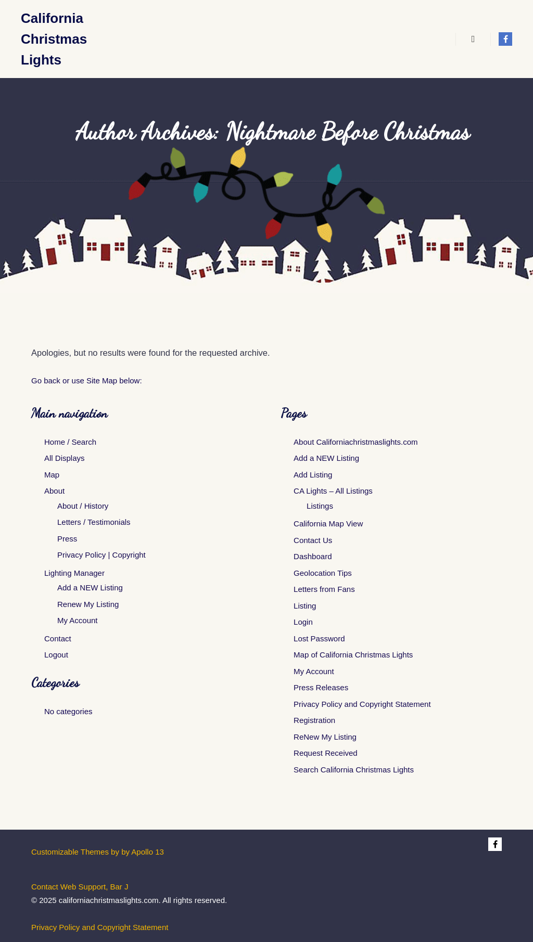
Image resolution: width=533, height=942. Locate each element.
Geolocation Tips (323, 573)
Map (51, 474)
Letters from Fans (324, 589)
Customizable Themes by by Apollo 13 (97, 851)
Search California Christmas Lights (354, 769)
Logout (56, 654)
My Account (77, 620)
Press (67, 538)
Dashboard (313, 556)
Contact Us (313, 540)
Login (303, 621)
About (54, 490)
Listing (305, 605)
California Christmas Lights (54, 39)
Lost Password (319, 638)
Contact (57, 638)
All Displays (64, 458)
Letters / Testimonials (94, 522)
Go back (45, 380)
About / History (82, 505)
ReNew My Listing (325, 736)
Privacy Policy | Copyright (101, 554)
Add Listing (313, 474)
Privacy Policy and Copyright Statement (362, 704)
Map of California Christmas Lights (353, 654)
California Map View (328, 523)
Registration (314, 720)
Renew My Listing (88, 604)
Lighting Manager (74, 573)
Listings (320, 505)
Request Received (326, 753)
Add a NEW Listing (90, 587)
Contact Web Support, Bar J (79, 886)
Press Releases (321, 687)
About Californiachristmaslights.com (355, 441)
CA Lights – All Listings (333, 490)
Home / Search (70, 441)
